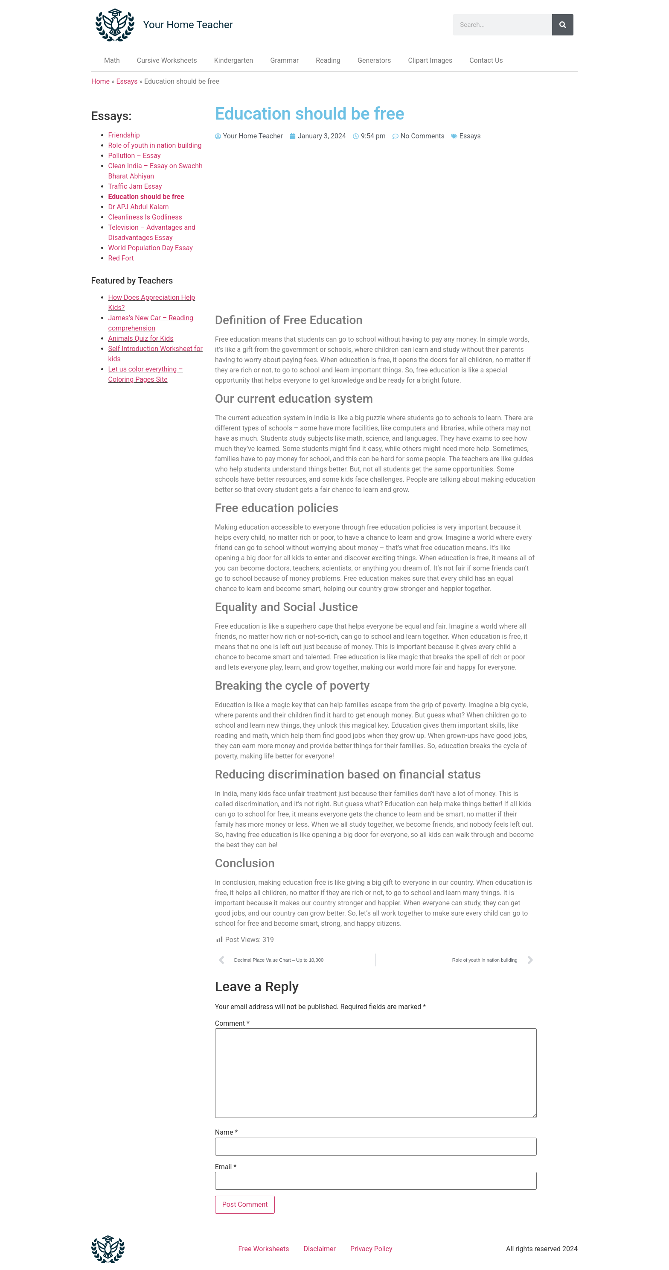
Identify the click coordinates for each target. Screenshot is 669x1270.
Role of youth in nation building (155, 145)
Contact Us (486, 60)
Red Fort (121, 258)
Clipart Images (430, 60)
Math (112, 60)
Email (225, 1167)
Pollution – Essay (134, 156)
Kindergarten (233, 60)
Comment (232, 1023)
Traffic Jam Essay (135, 186)
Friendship (124, 135)
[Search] (562, 24)
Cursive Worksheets (167, 60)
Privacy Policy (371, 1249)
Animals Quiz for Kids (141, 338)
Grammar (284, 60)
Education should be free (146, 197)
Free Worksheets (264, 1249)
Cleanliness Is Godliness (145, 217)
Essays (127, 81)
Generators (374, 60)
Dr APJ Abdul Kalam (138, 207)
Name (226, 1132)
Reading (328, 60)
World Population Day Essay (150, 248)
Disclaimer (320, 1249)
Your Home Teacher (188, 25)
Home (100, 81)
